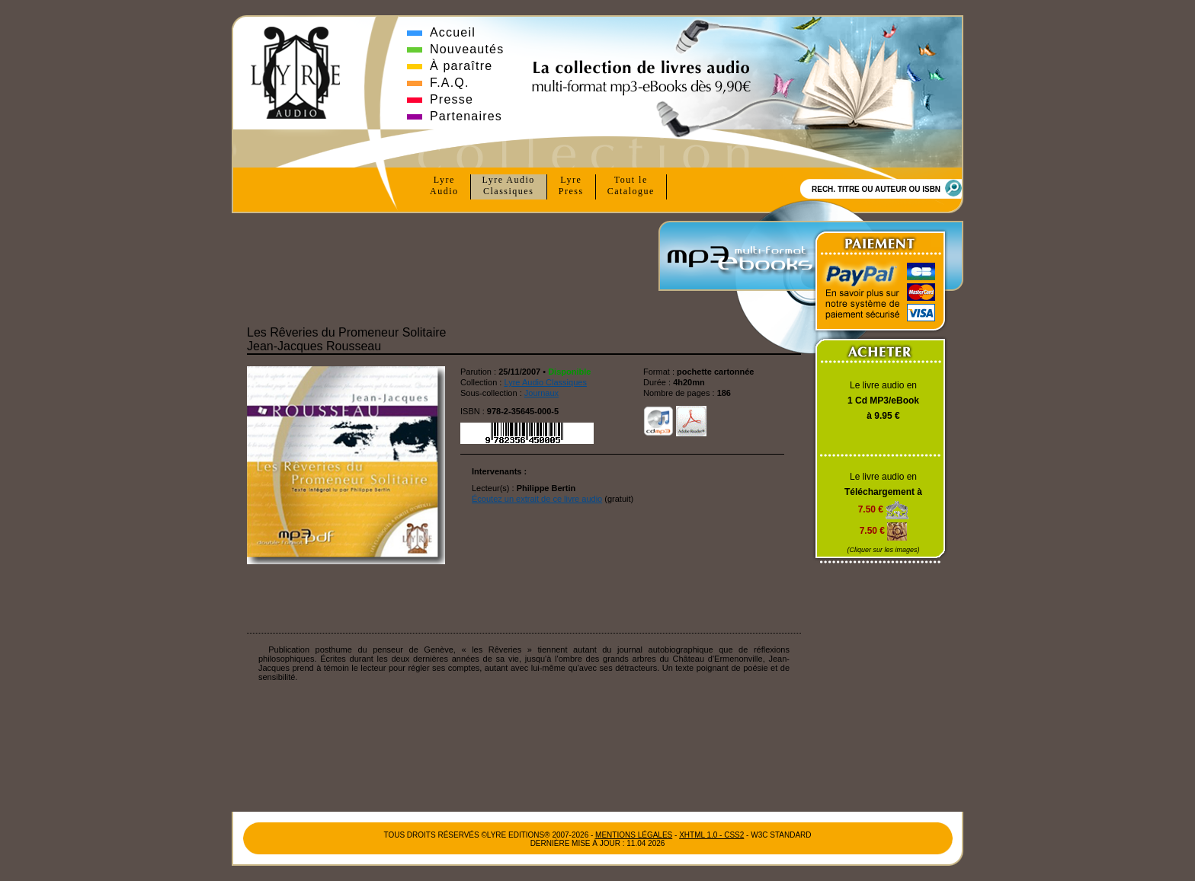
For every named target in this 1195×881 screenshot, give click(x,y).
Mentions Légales (633, 835)
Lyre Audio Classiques (545, 382)
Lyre (444, 185)
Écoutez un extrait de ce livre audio (537, 498)
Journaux (541, 392)
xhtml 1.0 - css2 (711, 835)
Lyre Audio (508, 185)
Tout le (631, 185)
